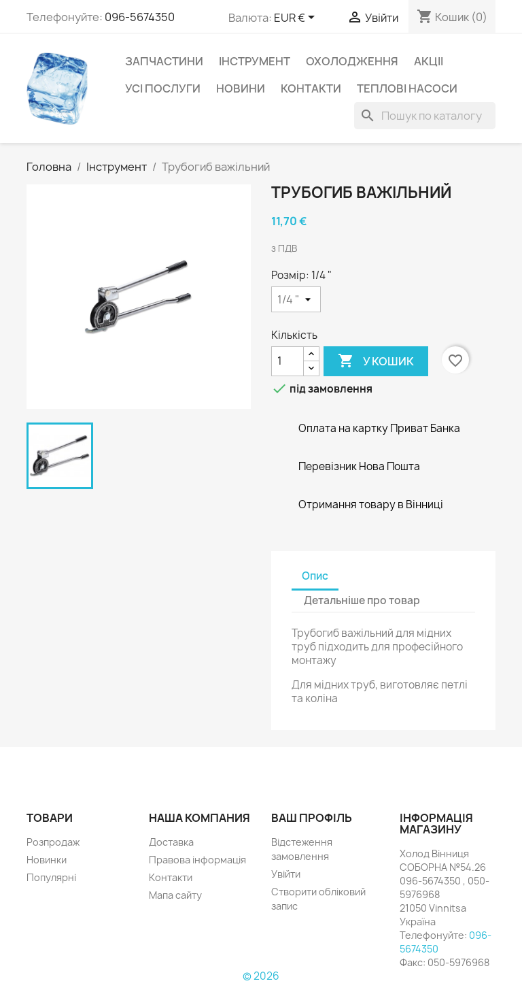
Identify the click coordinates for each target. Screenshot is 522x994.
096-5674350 (140, 17)
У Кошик (376, 361)
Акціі (428, 61)
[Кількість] (287, 361)
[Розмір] (296, 299)
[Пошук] (424, 115)
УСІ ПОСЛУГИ (163, 88)
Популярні (51, 877)
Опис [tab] (315, 576)
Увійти (285, 873)
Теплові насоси (407, 88)
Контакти (311, 88)
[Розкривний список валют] (296, 18)
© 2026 (261, 976)
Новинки (47, 859)
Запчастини (164, 61)
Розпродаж (53, 841)
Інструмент (254, 61)
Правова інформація (197, 859)
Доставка (171, 841)
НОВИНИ (240, 88)
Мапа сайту (175, 895)
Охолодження (352, 61)
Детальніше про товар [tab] (362, 600)
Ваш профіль (311, 817)
